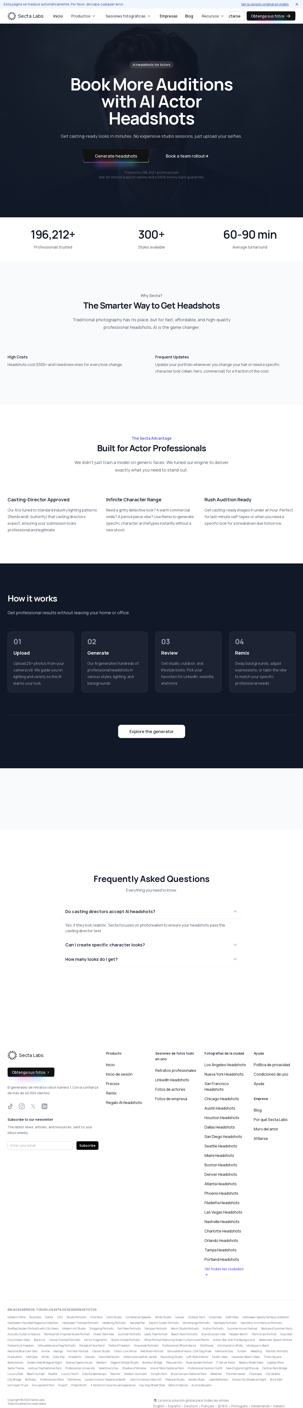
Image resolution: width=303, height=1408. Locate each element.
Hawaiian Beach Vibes (246, 1357)
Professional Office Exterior (179, 1346)
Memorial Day (224, 1351)
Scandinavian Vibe (213, 1334)
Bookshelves (15, 1363)
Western (101, 1363)
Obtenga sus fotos (271, 16)
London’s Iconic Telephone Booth (105, 1380)
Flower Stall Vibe (104, 1334)
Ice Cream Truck (18, 1385)
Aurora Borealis (201, 1385)
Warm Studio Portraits (185, 1328)
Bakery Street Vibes (251, 1363)
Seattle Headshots (221, 1146)
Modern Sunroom (135, 1374)
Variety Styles (196, 1380)
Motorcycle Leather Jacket (140, 1357)
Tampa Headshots (220, 1250)
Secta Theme (16, 1368)
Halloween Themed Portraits (80, 1323)
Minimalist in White (230, 1346)
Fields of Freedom (119, 1346)
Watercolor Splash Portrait (275, 1340)
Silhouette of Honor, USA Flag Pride (189, 1351)
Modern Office (17, 1317)
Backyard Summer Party (276, 1328)
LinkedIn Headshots (172, 1079)
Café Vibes (232, 1317)
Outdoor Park (196, 1317)
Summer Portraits (129, 1334)
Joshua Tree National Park (45, 1368)
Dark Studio (114, 1317)
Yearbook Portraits (225, 1323)
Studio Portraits (76, 1317)
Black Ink (39, 1340)
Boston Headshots (221, 1165)
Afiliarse (261, 1138)
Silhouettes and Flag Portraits (57, 1346)
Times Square (272, 1357)
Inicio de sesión (119, 1074)
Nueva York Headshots (224, 1074)
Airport (62, 1385)
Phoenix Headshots (221, 1193)
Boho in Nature (178, 1385)
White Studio (163, 1317)
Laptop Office (275, 1363)
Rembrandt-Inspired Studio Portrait (67, 1334)
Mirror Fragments (95, 1340)
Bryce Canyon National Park (188, 1374)
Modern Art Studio (74, 1328)
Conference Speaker (138, 1317)
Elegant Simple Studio (124, 1363)
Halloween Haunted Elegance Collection (33, 1323)
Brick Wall (276, 1380)
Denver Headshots (221, 1174)
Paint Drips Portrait (264, 1334)
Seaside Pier (137, 1323)
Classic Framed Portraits (64, 1340)
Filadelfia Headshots (222, 1202)
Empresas (169, 16)
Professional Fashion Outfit (205, 1368)
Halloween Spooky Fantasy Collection (265, 1317)
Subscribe (87, 1145)
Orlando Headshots (221, 1240)
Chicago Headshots (222, 1098)
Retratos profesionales (175, 1070)
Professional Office (52, 1380)
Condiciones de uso (271, 1074)
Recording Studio (171, 1357)
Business (35, 1317)
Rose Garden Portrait (199, 1363)
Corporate (215, 1317)
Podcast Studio (174, 1380)
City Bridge (14, 1380)
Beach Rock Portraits (184, 1334)
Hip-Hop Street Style (152, 1385)
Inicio (58, 16)
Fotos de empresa (171, 1098)
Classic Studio (101, 1351)
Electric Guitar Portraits (164, 1323)
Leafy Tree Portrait (155, 1334)
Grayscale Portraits (146, 1346)
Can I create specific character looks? (151, 945)
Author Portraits (213, 1328)
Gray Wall (286, 1334)
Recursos (213, 16)
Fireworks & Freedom (21, 1346)
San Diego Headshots (223, 1136)
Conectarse (230, 16)
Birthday (30, 1380)
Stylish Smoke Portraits (125, 1340)
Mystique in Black (257, 1346)
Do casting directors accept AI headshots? (151, 911)
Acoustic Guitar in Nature (24, 1334)
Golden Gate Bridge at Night (44, 1363)
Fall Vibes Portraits (129, 1328)
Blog (189, 16)
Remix (111, 1093)
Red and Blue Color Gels (22, 1351)
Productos (83, 16)
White (45, 1357)
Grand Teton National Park (167, 1368)
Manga (58, 1351)
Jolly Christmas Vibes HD (146, 1380)
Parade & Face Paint (92, 1346)
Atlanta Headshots (221, 1183)
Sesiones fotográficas (128, 16)
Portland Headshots (222, 1259)
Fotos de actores (170, 1089)
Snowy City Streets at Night (249, 1380)
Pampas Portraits (156, 1328)
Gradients (74, 1357)
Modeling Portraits (114, 1323)
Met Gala (32, 1357)
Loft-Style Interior (197, 1357)
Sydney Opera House (79, 1363)
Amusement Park (43, 1385)
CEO (60, 1317)
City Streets (273, 1374)
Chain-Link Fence (125, 1351)
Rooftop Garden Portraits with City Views (33, 1328)
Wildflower (207, 1346)
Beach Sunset (36, 1374)
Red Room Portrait (151, 1351)
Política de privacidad (272, 1064)
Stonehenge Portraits (196, 1323)
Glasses (90, 1357)
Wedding (256, 1351)
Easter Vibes (220, 1357)
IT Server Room (225, 1363)
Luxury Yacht (69, 1374)
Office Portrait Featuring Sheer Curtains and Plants (176, 1340)
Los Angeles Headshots (225, 1064)
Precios (113, 1083)
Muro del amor (266, 1129)
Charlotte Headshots (223, 1231)
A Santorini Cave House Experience (113, 1385)
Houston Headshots (222, 1117)
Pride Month (79, 1385)
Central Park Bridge (274, 1368)
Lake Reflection (218, 1380)
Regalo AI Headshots (124, 1102)
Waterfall (216, 1374)
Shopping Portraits (101, 1328)
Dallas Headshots (220, 1127)
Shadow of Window (134, 1368)
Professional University (80, 1368)
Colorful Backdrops (94, 1374)
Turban (242, 1351)
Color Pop (59, 1357)
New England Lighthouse (242, 1368)
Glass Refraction (109, 1357)
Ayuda (259, 1083)
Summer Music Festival (242, 1328)
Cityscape (255, 1374)
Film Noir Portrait (77, 1351)
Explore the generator (151, 731)
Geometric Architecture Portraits (261, 1323)
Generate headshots (116, 156)
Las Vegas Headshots (223, 1212)
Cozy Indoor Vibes (19, 1340)
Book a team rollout (187, 156)
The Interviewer (235, 1374)
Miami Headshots (219, 1155)
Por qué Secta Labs (271, 1119)
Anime (45, 1351)
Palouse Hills (174, 1363)
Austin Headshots (220, 1108)
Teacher (115, 1374)
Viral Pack (96, 1317)
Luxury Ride (15, 1374)
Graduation (15, 1357)
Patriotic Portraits (277, 1351)
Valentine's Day (108, 1368)
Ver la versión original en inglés (265, 4)
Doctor (49, 1317)
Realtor (53, 1374)
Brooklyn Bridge (152, 1363)
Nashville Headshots (222, 1221)
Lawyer (179, 1317)
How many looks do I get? (151, 959)
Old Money (74, 1380)
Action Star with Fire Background (234, 1340)
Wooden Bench (238, 1334)
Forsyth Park (159, 1374)
